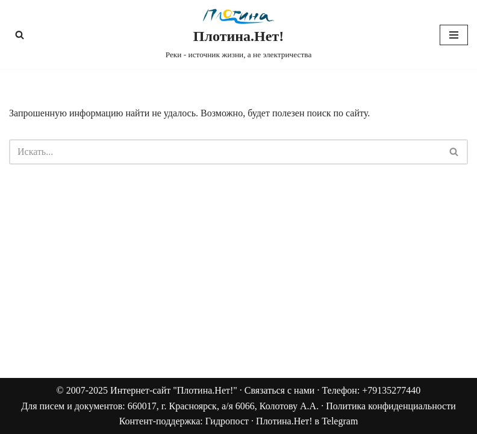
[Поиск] (19, 34)
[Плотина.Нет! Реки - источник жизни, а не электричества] (239, 34)
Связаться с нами (280, 390)
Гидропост (227, 421)
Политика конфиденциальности (391, 406)
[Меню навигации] (454, 35)
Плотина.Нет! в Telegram (307, 421)
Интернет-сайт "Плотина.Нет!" (173, 390)
